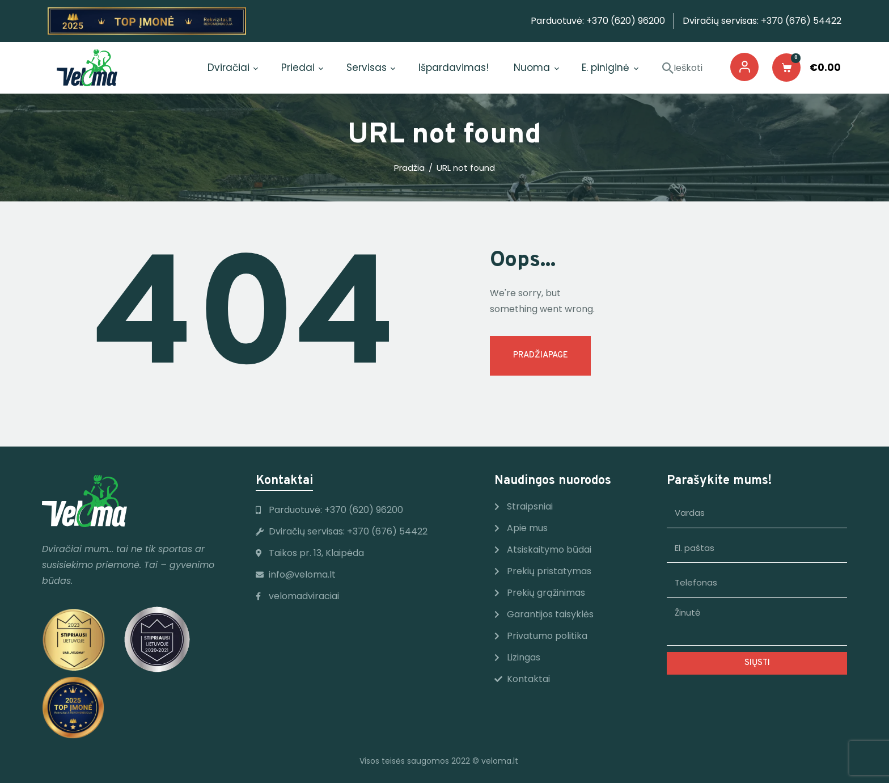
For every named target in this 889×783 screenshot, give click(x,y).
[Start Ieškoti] (668, 68)
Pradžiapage (540, 355)
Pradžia (409, 168)
